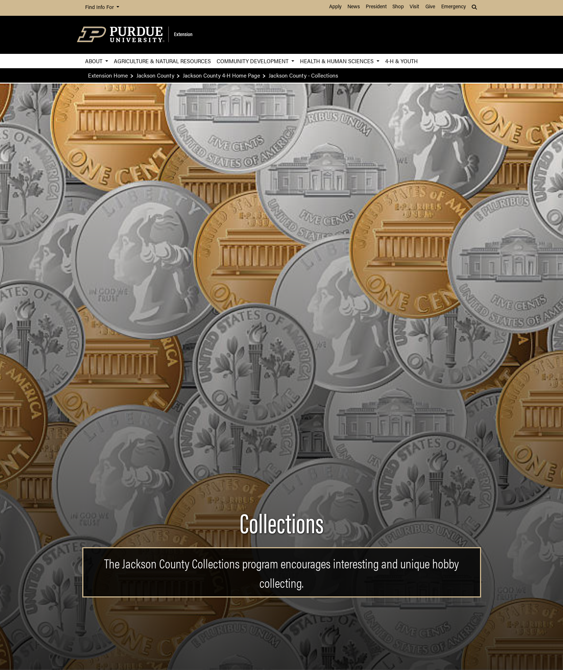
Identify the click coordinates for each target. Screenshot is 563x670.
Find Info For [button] (100, 7)
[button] (475, 8)
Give (430, 7)
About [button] (94, 61)
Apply (335, 7)
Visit (414, 7)
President (376, 7)
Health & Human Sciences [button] (337, 61)
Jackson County (155, 75)
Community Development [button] (253, 61)
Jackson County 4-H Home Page (221, 75)
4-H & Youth (401, 61)
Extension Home (108, 75)
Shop (398, 7)
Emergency (453, 7)
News (353, 7)
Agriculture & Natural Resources (162, 61)
